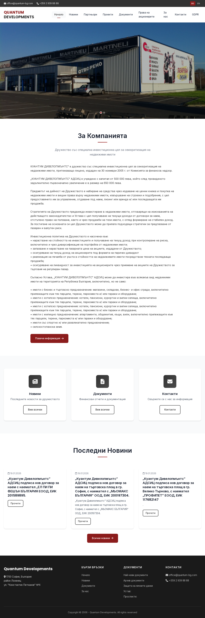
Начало (58, 14)
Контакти (180, 14)
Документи (126, 14)
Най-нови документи (135, 575)
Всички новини (102, 538)
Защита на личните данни (138, 585)
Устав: (127, 591)
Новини (73, 14)
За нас (166, 14)
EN (198, 3)
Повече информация (49, 338)
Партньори (90, 14)
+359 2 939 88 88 (48, 3)
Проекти (108, 14)
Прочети (15, 503)
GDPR (195, 14)
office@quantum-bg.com (18, 3)
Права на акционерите (146, 14)
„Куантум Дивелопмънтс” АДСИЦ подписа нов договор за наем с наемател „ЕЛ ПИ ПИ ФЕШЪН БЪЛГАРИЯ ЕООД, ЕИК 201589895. (33, 487)
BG (192, 3)
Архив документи (133, 580)
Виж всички (35, 409)
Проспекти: (130, 596)
